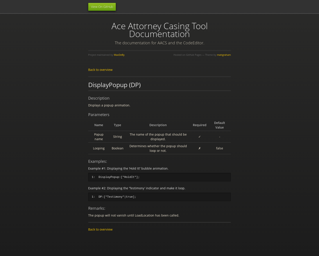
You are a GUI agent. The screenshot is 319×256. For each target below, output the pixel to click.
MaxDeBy (119, 54)
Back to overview (100, 70)
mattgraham (224, 54)
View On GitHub (102, 7)
